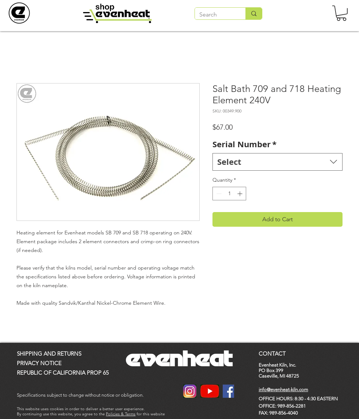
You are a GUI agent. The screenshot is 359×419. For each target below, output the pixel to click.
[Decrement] (218, 193)
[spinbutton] (229, 193)
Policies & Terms (121, 413)
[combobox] (277, 162)
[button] (341, 13)
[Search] (214, 15)
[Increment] (240, 193)
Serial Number (244, 144)
